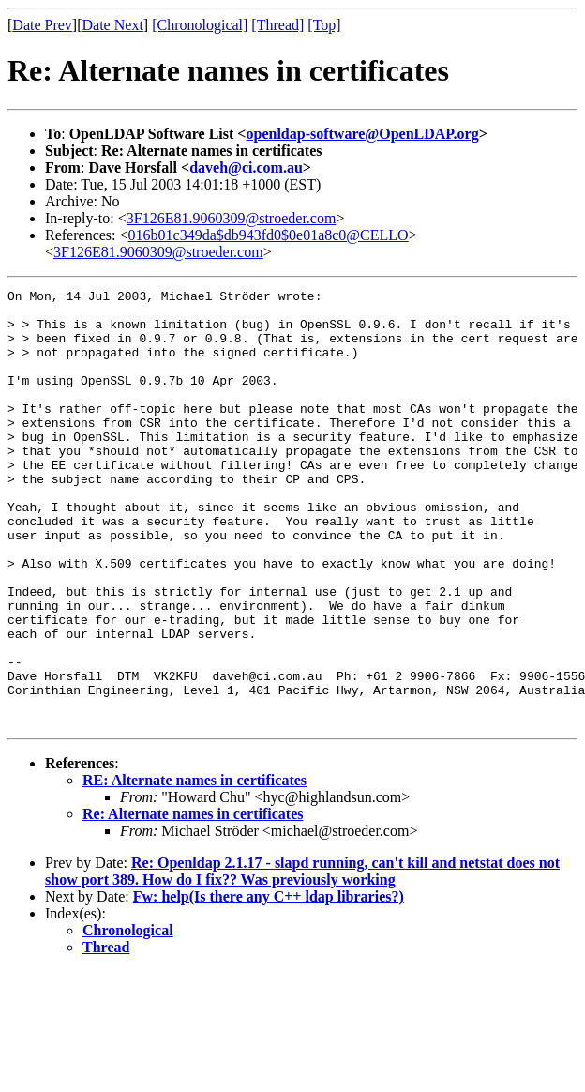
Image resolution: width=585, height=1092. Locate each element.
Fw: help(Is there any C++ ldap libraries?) (268, 984)
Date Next (112, 25)
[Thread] (277, 25)
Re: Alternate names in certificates (192, 901)
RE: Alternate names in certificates (194, 867)
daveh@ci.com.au (246, 167)
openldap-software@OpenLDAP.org (362, 134)
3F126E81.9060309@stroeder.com (232, 218)
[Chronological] (200, 25)
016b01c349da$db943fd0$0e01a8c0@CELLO (268, 235)
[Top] (324, 25)
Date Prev (42, 25)
